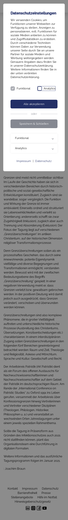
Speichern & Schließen (34, 123)
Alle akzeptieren (34, 104)
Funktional (23, 88)
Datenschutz (43, 161)
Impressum (24, 161)
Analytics (49, 88)
